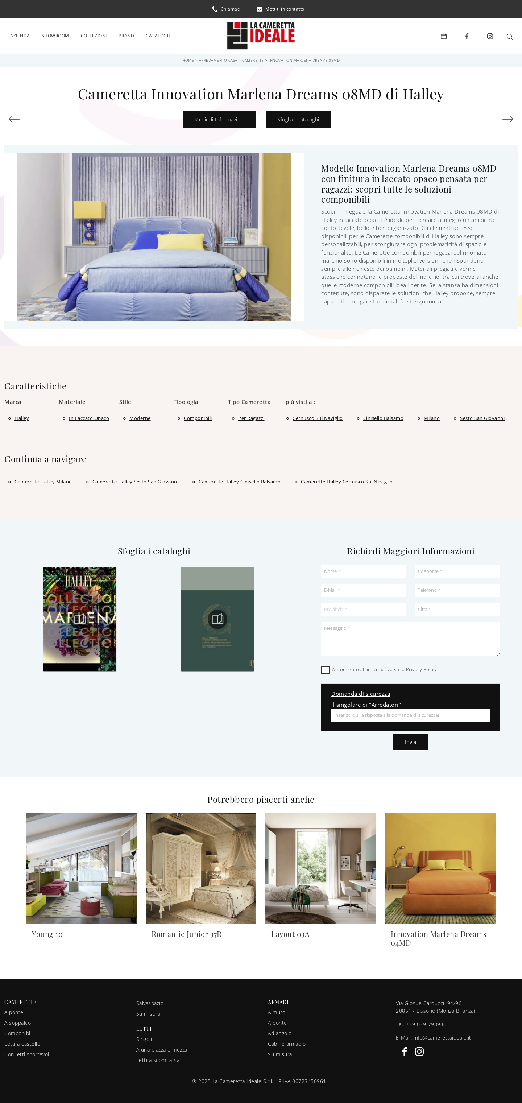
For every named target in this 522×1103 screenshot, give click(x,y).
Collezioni (94, 35)
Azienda (20, 35)
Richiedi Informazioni (220, 117)
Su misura (148, 1011)
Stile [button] (125, 399)
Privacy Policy (421, 667)
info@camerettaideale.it (442, 1035)
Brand (126, 35)
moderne (140, 416)
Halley (21, 416)
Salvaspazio (150, 1000)
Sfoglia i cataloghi (298, 117)
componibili (198, 416)
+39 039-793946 (426, 1022)
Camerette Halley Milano (43, 479)
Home (188, 58)
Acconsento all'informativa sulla (384, 667)
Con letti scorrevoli (27, 1052)
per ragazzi (251, 416)
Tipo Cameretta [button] (249, 399)
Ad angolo (280, 1031)
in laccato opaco (89, 416)
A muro (276, 1010)
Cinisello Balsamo (383, 416)
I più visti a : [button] (299, 399)
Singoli (144, 1036)
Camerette (253, 58)
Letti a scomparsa (158, 1057)
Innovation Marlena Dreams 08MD (304, 58)
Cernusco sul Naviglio (318, 416)
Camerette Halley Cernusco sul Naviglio (347, 479)
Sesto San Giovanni (482, 416)
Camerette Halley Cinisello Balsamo (240, 479)
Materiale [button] (72, 399)
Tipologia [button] (186, 399)
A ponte (14, 1010)
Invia (411, 740)
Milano (432, 416)
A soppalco (17, 1020)
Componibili (18, 1031)
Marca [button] (13, 399)
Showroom (55, 35)
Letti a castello (22, 1041)
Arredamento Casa (218, 58)
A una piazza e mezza (161, 1047)
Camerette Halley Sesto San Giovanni (135, 479)
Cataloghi (159, 35)
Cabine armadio (287, 1041)
